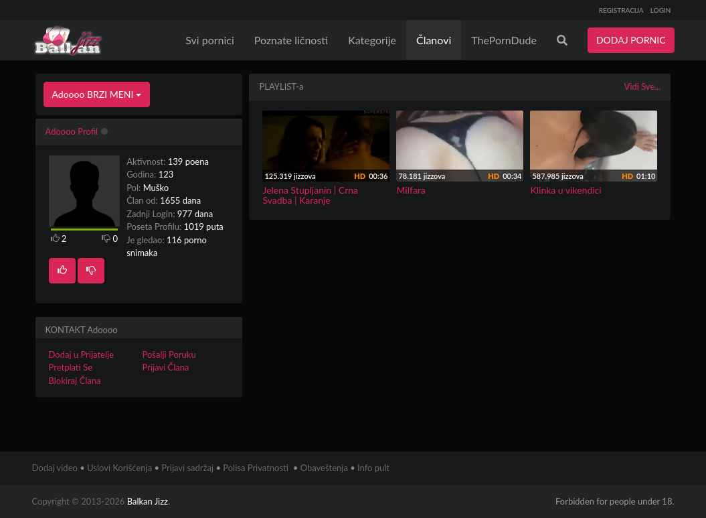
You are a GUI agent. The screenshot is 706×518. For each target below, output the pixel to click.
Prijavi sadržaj (187, 467)
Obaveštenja (324, 467)
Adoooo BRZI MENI (97, 94)
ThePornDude (504, 40)
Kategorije (372, 40)
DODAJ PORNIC (631, 40)
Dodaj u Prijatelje (81, 354)
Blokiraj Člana (75, 380)
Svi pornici (209, 40)
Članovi (433, 40)
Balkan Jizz (147, 501)
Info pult (373, 467)
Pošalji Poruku (168, 354)
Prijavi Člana (165, 367)
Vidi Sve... (642, 86)
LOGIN (660, 10)
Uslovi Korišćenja (119, 467)
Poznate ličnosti (291, 40)
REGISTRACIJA (621, 10)
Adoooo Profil (72, 131)
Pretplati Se (71, 367)
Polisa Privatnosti (255, 467)
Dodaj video (55, 467)
